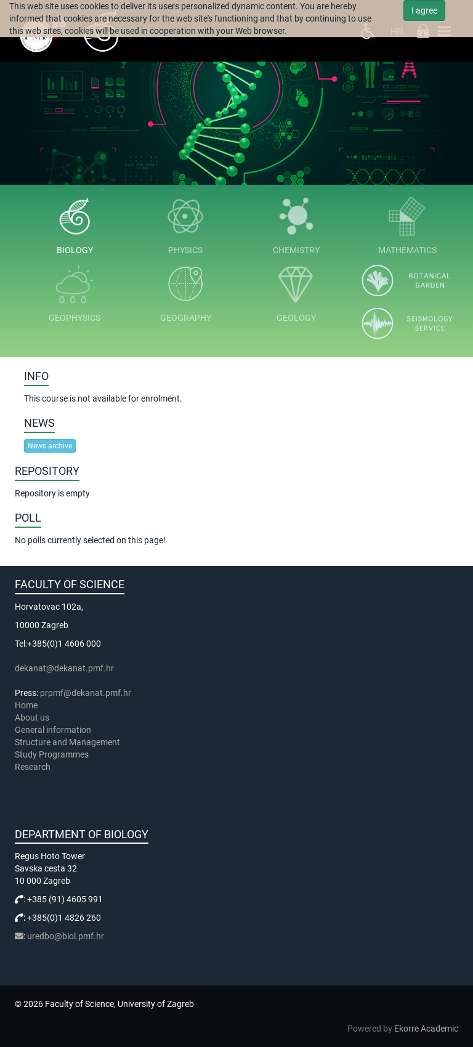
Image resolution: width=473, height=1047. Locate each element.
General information (53, 730)
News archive (50, 446)
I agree (424, 10)
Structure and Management (67, 742)
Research (33, 767)
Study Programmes (52, 754)
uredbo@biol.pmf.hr (65, 936)
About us (33, 717)
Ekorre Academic (426, 1028)
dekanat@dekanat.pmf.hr (64, 668)
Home (26, 705)
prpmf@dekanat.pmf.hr (85, 693)
